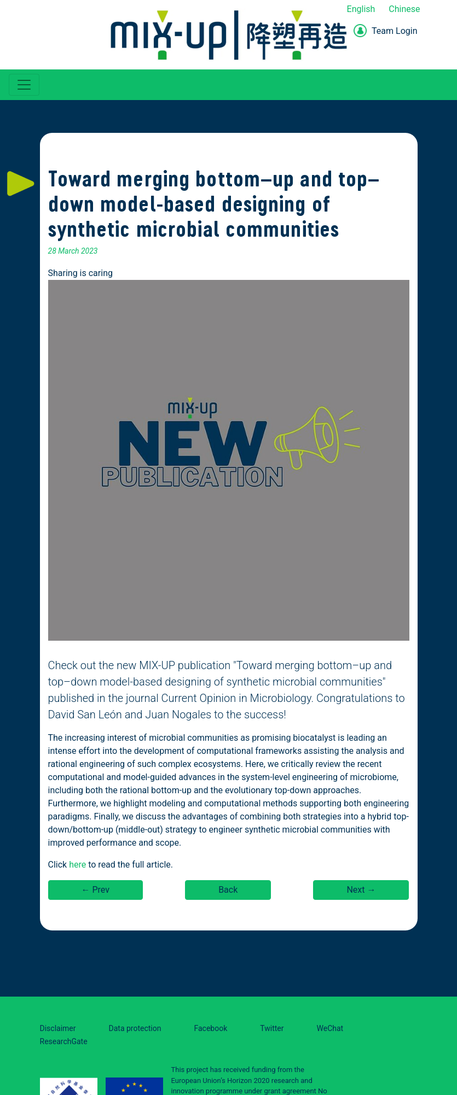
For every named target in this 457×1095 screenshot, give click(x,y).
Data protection (135, 1028)
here (77, 864)
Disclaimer (58, 1028)
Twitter (272, 1028)
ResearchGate (64, 1041)
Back (228, 890)
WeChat (330, 1028)
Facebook (210, 1028)
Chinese (404, 9)
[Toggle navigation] (24, 85)
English (361, 9)
